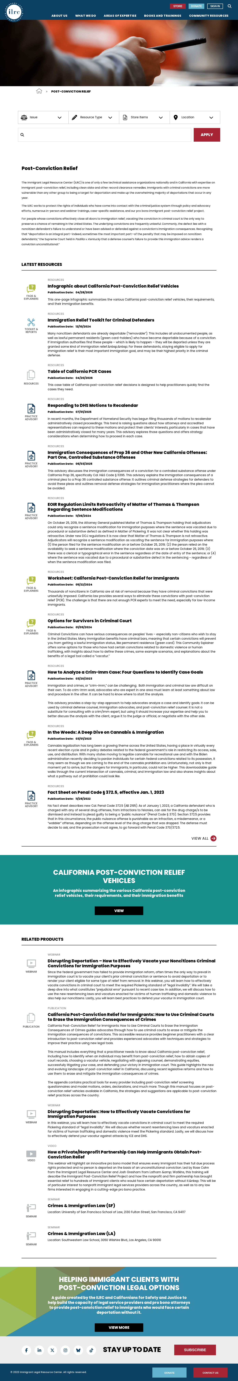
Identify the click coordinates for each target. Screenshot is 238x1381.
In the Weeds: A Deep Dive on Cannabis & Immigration (106, 732)
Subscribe (195, 1350)
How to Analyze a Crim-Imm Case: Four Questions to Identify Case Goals (125, 672)
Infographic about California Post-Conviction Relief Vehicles (113, 286)
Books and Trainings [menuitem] (162, 16)
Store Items (143, 117)
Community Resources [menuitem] (209, 16)
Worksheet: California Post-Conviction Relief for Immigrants (113, 578)
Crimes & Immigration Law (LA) (81, 1233)
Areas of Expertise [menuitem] (120, 16)
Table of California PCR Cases (79, 371)
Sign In (215, 6)
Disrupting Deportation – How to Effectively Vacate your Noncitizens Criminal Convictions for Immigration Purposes (131, 963)
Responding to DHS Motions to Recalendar (93, 405)
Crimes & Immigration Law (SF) (81, 1205)
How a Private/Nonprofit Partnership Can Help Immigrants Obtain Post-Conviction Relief (125, 1154)
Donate (196, 6)
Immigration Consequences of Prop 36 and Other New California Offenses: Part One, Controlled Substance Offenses (127, 455)
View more (119, 1327)
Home (39, 90)
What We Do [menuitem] (85, 16)
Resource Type (92, 117)
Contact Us (210, 1372)
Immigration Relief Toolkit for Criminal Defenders (101, 320)
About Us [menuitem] (59, 16)
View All (203, 838)
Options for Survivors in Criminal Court (90, 621)
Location (193, 117)
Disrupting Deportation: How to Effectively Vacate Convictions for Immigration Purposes (119, 1114)
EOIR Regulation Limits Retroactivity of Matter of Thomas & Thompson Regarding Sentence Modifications (123, 507)
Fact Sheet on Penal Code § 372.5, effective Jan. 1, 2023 (106, 792)
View (119, 910)
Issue (42, 117)
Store (177, 6)
